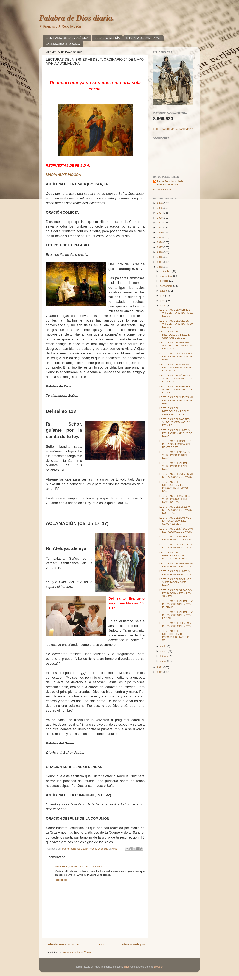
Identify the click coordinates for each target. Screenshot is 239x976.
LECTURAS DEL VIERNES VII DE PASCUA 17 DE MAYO (174, 466)
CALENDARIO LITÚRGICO (63, 43)
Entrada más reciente (62, 944)
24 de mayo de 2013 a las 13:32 (89, 866)
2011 (160, 672)
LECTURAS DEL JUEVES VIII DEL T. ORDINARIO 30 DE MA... (176, 323)
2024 (160, 212)
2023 (160, 217)
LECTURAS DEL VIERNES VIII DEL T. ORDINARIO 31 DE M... (176, 312)
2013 (160, 266)
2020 (160, 232)
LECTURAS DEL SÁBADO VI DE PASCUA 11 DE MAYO (176, 530)
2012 (160, 667)
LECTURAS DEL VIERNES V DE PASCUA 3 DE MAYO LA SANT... (176, 615)
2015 (160, 257)
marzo (164, 651)
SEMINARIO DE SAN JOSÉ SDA (67, 37)
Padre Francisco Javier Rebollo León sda (170, 183)
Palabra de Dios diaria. (76, 18)
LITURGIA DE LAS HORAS (143, 37)
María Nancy (62, 866)
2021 (160, 227)
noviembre (166, 276)
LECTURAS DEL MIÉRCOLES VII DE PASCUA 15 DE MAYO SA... (173, 486)
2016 (160, 252)
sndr (126, 966)
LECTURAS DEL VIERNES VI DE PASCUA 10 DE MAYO (176, 538)
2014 (160, 262)
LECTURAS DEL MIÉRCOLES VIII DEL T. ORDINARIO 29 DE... (174, 334)
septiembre (166, 285)
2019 (160, 237)
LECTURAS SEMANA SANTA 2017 (173, 129)
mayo (163, 305)
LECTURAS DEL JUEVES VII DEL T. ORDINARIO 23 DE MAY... (176, 400)
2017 (160, 247)
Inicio (99, 944)
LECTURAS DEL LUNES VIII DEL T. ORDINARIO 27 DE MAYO (175, 356)
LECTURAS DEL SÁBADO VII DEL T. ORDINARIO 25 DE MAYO (175, 378)
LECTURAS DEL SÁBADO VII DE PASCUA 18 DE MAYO (174, 455)
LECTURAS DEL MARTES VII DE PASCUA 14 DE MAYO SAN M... (174, 499)
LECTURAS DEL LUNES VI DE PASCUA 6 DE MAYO (175, 573)
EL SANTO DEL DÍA (107, 37)
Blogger (158, 966)
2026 (160, 203)
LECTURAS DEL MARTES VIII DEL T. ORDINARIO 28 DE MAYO (176, 345)
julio (162, 295)
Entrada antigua (132, 944)
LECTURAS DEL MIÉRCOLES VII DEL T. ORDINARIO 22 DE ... (174, 411)
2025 (160, 208)
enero (163, 661)
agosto (164, 290)
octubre (164, 280)
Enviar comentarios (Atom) (77, 952)
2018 (160, 242)
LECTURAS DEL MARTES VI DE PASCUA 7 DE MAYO (176, 565)
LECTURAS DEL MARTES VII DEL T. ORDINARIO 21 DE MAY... (175, 422)
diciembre (166, 271)
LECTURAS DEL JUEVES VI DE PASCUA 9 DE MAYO (175, 546)
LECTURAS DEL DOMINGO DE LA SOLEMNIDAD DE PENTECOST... (175, 444)
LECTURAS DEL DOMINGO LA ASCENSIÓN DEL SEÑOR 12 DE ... (175, 520)
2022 (160, 222)
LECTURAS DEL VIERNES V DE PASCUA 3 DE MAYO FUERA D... (176, 604)
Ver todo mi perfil (162, 189)
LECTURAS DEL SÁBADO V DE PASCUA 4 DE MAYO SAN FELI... (175, 593)
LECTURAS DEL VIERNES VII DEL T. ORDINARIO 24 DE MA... (175, 389)
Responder (61, 879)
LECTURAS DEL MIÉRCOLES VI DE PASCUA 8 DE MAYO (173, 555)
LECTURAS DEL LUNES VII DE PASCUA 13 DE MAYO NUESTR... (175, 509)
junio (163, 300)
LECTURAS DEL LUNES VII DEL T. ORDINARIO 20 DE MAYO (175, 433)
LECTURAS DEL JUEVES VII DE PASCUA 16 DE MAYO (176, 475)
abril (162, 646)
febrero (164, 656)
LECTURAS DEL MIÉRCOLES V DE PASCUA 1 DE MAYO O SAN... (174, 636)
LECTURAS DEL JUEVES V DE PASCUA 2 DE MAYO (175, 625)
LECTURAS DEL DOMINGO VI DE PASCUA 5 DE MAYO (175, 582)
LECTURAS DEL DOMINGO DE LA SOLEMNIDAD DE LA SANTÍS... (175, 367)
